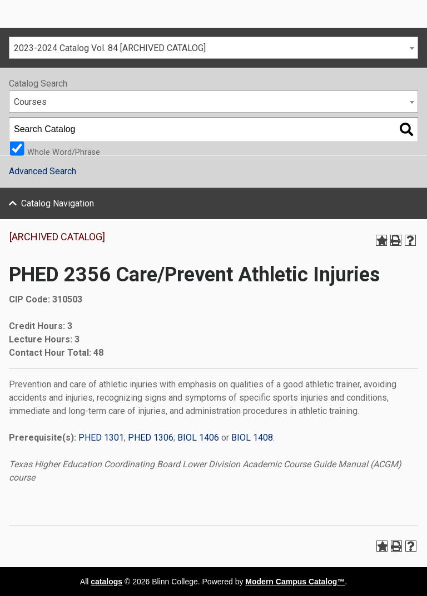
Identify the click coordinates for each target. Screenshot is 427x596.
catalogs (106, 581)
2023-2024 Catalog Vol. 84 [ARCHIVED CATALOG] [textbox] (110, 48)
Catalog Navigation (57, 203)
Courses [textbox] (30, 102)
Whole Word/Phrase (63, 152)
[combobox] (213, 48)
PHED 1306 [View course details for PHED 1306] (150, 437)
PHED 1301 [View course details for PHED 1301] (101, 437)
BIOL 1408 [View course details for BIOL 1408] (252, 437)
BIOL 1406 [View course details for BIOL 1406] (198, 437)
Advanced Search (42, 171)
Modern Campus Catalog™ (295, 581)
